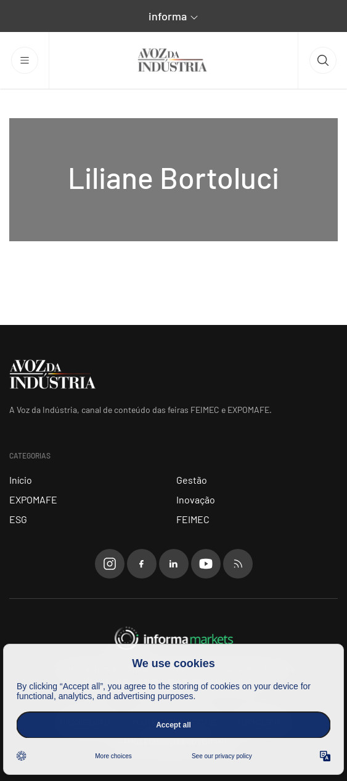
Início (20, 480)
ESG (18, 519)
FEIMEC (193, 519)
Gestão (191, 480)
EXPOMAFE (33, 499)
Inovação (195, 499)
